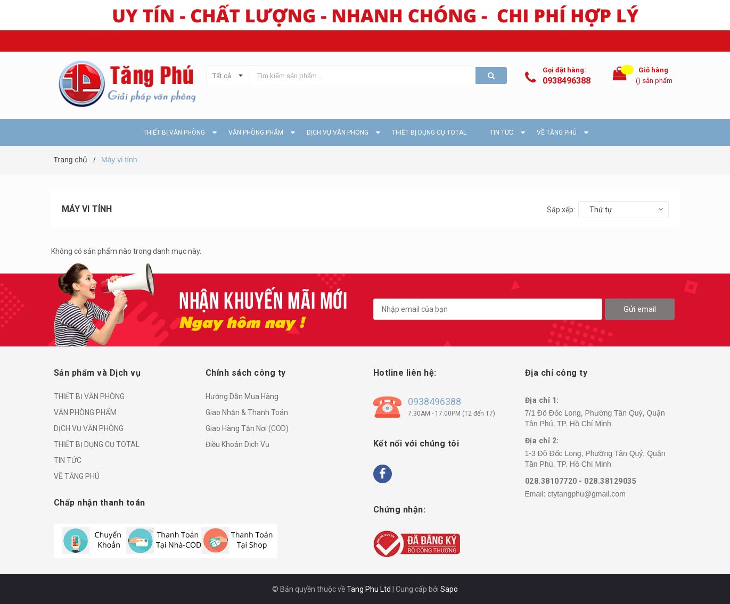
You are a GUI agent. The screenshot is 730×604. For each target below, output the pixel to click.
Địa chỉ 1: (542, 400)
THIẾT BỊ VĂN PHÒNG (89, 396)
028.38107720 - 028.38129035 (581, 481)
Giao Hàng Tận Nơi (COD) (247, 428)
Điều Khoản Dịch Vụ (237, 444)
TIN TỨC (67, 460)
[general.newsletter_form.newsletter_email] (487, 309)
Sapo (449, 589)
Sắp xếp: (561, 209)
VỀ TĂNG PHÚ (77, 476)
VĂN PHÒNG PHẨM (85, 412)
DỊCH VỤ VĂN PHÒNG (89, 428)
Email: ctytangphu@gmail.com (203, 41)
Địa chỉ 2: (542, 440)
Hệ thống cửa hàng (648, 41)
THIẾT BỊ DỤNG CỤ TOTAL (97, 444)
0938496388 (566, 81)
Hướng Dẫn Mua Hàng (242, 396)
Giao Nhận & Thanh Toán (247, 412)
